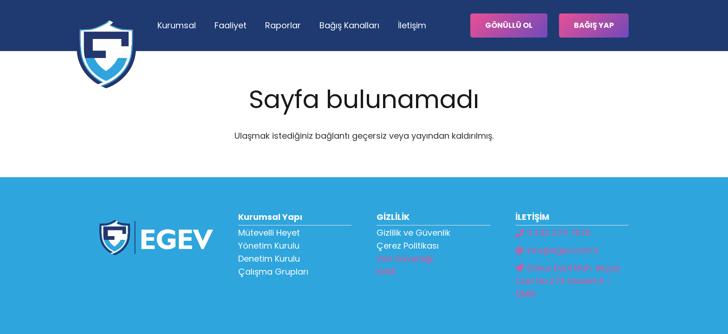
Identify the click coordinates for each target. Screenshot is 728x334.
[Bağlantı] (106, 53)
